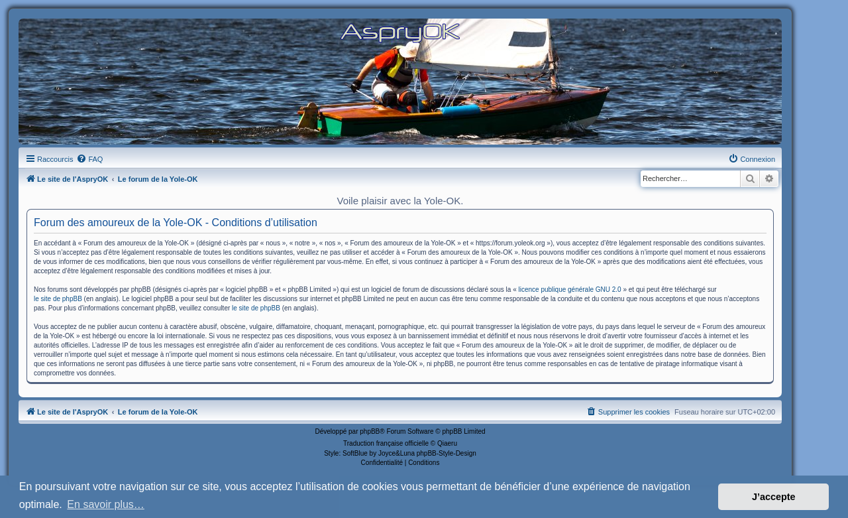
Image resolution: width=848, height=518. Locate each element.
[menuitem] (89, 159)
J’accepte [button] (774, 496)
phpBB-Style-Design (446, 453)
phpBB (370, 431)
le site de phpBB (58, 298)
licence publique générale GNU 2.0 (570, 289)
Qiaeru (447, 443)
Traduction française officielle (386, 443)
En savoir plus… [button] (105, 504)
